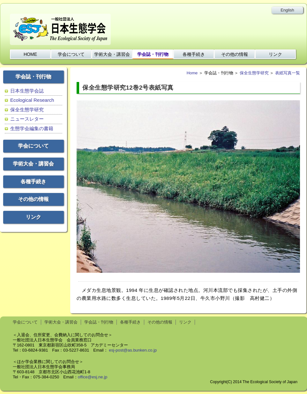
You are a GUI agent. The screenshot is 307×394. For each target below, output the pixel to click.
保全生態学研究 (27, 109)
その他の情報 (234, 54)
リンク (275, 54)
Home (192, 73)
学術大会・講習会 (112, 54)
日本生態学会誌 (27, 90)
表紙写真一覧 (287, 73)
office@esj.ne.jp (92, 377)
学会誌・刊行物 (152, 54)
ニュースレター (27, 119)
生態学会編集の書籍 (31, 128)
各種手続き (194, 54)
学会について (71, 54)
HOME (30, 54)
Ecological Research (32, 100)
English (287, 10)
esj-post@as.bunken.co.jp (133, 350)
